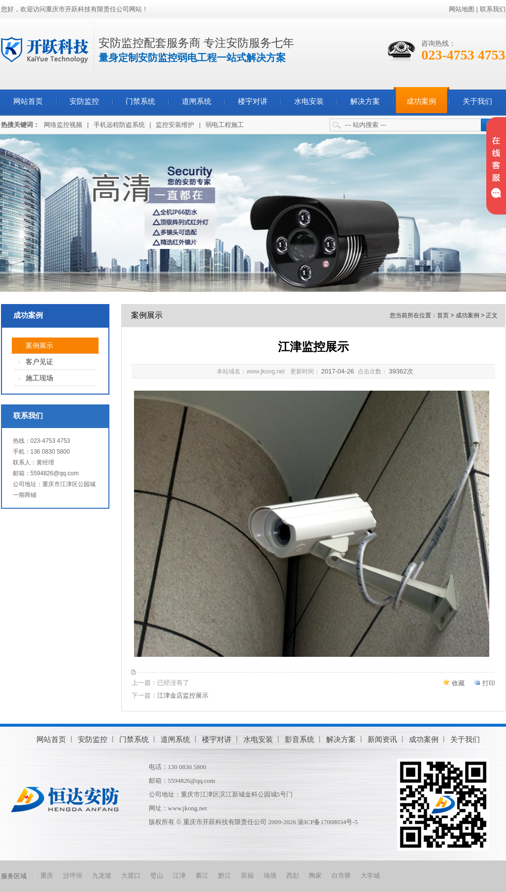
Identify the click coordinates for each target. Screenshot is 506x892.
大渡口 (130, 875)
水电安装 (309, 101)
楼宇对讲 (253, 101)
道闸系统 (196, 101)
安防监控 (84, 101)
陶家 (315, 875)
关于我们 (477, 101)
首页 (443, 315)
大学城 (370, 875)
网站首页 (28, 101)
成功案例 (421, 101)
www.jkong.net (187, 808)
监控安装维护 (175, 124)
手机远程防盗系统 (119, 124)
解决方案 (365, 101)
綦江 (202, 875)
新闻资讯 (382, 739)
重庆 (46, 875)
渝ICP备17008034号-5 (328, 822)
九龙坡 (101, 875)
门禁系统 (140, 101)
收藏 (458, 683)
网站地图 (461, 9)
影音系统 (299, 739)
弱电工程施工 (224, 124)
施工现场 (39, 378)
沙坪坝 (72, 875)
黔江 (224, 875)
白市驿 (341, 875)
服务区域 (14, 876)
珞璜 (270, 875)
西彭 (292, 875)
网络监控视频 (63, 124)
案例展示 (39, 345)
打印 (488, 683)
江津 (179, 875)
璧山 (156, 875)
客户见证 (39, 362)
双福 (247, 875)
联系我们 (493, 9)
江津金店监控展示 (182, 695)
